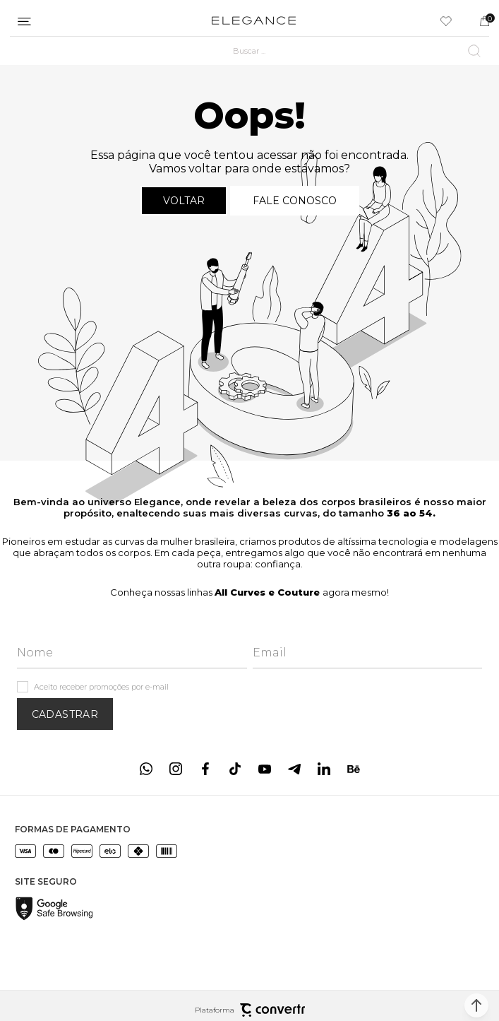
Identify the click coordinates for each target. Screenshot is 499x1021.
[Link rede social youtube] (264, 768)
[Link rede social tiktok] (235, 768)
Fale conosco (295, 200)
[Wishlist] (446, 21)
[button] (476, 1005)
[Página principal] (254, 21)
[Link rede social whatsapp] (146, 768)
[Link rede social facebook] (205, 768)
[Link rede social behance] (353, 768)
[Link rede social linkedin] (324, 768)
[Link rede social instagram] (175, 768)
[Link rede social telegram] (294, 768)
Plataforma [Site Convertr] (250, 1010)
